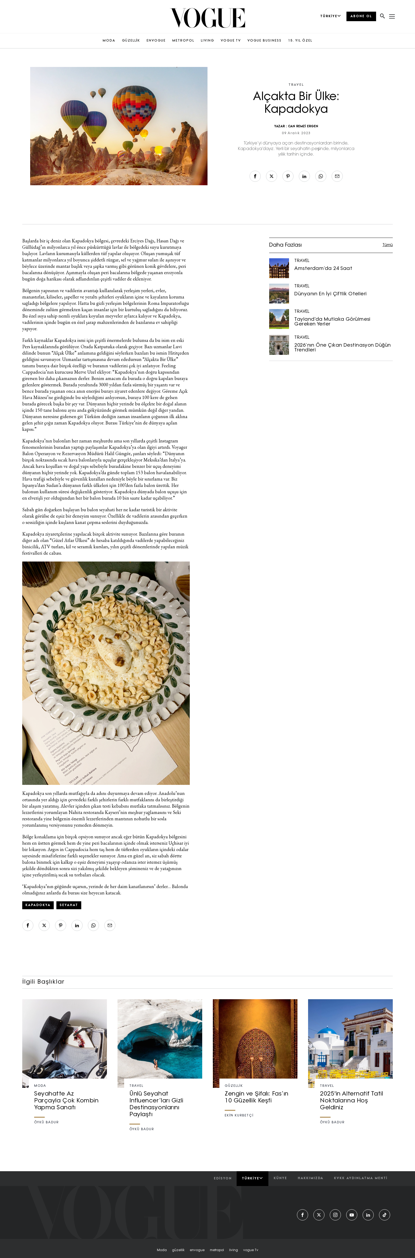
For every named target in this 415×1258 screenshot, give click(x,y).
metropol (217, 1250)
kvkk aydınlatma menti (360, 1178)
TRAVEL (296, 85)
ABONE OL (361, 16)
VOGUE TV (231, 40)
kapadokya (38, 905)
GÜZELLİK (131, 40)
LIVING (207, 40)
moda (162, 1250)
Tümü (387, 245)
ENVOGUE (156, 40)
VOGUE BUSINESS (264, 40)
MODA (109, 40)
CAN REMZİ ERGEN (303, 126)
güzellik (178, 1250)
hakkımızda (310, 1178)
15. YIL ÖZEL (300, 40)
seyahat (69, 905)
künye (280, 1178)
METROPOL (183, 40)
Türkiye (252, 1178)
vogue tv (250, 1250)
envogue (197, 1250)
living (233, 1250)
